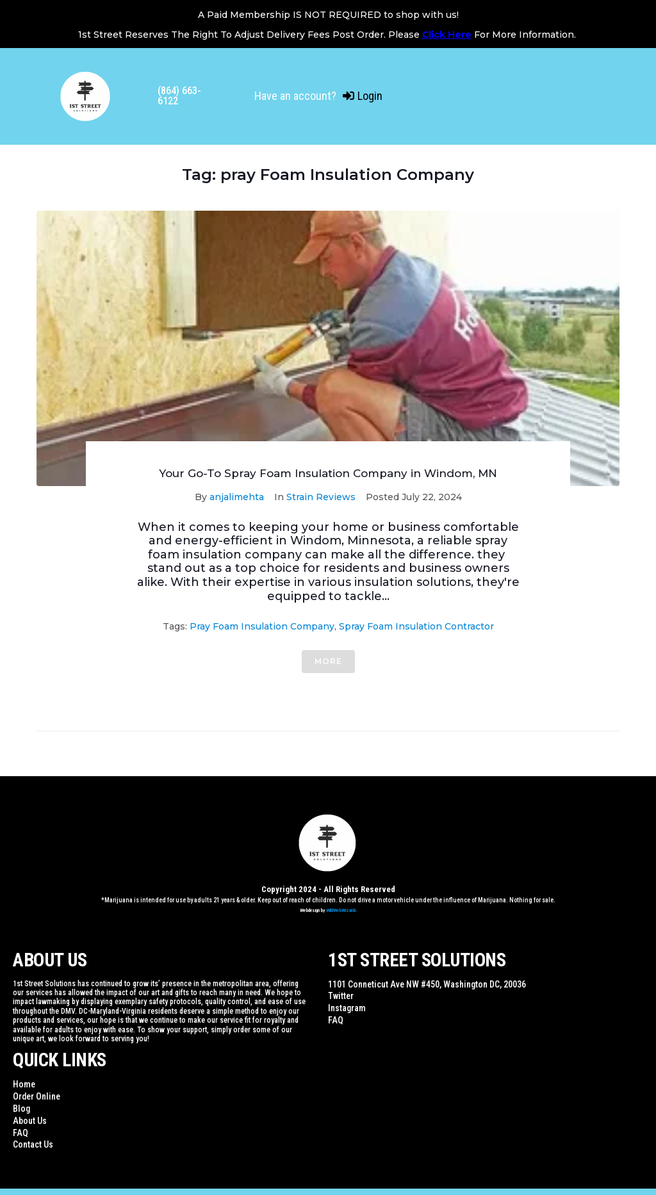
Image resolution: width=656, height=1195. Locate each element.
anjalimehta (236, 497)
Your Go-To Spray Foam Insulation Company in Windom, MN (328, 473)
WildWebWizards (341, 910)
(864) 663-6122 (179, 96)
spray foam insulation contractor (416, 626)
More (328, 661)
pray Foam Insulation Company (262, 626)
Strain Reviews (321, 497)
